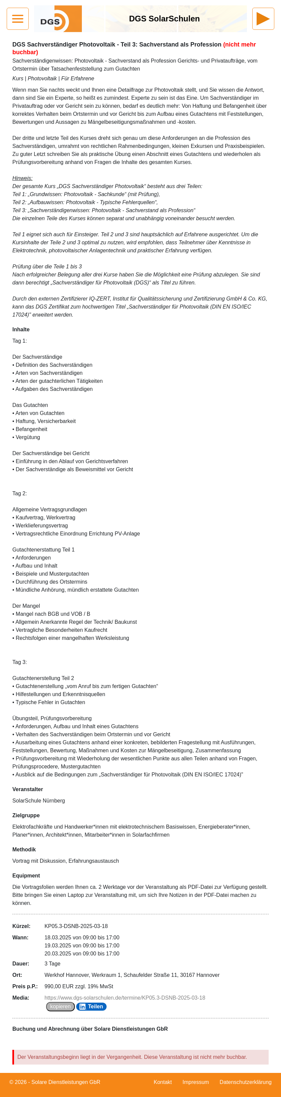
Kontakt (163, 1082)
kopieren (60, 1006)
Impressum (195, 1082)
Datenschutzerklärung (246, 1082)
